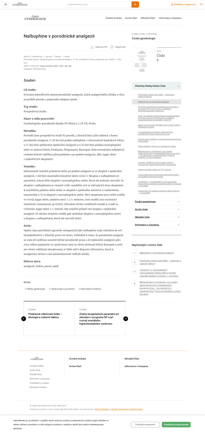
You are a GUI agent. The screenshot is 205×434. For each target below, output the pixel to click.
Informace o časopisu (170, 18)
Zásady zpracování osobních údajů (127, 409)
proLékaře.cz (18, 6)
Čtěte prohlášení (102, 409)
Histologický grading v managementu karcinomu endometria (159, 140)
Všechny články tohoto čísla (150, 86)
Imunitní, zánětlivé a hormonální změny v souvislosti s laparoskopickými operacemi (157, 163)
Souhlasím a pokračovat (176, 424)
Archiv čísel (131, 18)
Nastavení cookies (38, 387)
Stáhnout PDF (99, 47)
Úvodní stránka (114, 18)
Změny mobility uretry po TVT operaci (154, 169)
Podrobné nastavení (145, 424)
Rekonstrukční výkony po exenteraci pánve (157, 146)
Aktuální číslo (148, 18)
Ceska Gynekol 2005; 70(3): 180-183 (55, 66)
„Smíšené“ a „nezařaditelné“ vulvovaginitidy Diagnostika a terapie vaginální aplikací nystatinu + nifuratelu (159, 184)
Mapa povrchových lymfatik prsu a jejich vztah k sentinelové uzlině (159, 126)
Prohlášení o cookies (39, 383)
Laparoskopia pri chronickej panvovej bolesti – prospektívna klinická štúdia (159, 176)
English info (118, 47)
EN (201, 4)
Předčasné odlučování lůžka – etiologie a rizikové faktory (45, 316)
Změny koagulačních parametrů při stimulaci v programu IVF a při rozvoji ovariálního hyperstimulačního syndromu (99, 319)
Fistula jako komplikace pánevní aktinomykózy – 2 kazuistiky (159, 192)
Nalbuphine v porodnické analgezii (153, 102)
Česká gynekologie (145, 201)
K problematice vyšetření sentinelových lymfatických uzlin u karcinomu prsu (155, 133)
